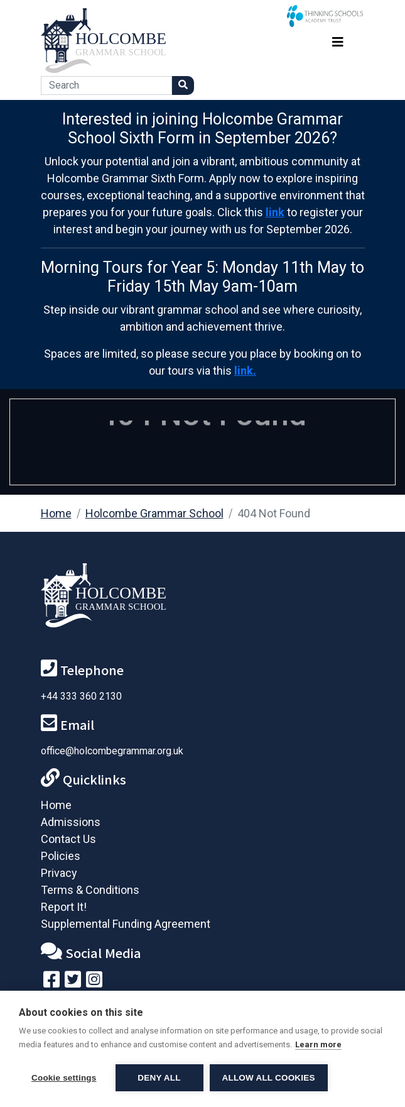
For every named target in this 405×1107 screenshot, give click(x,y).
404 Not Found (273, 513)
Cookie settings (64, 1077)
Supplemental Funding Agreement (125, 923)
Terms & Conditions (90, 889)
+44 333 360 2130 (81, 696)
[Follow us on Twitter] (73, 982)
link (275, 212)
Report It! (64, 906)
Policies (60, 855)
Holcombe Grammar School (154, 513)
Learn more (318, 1044)
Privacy (59, 872)
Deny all (159, 1077)
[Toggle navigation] (338, 40)
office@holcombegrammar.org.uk (112, 751)
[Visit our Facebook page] (51, 982)
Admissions (70, 822)
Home (56, 513)
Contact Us (68, 838)
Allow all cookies (268, 1077)
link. (245, 370)
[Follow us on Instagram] (94, 982)
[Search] (106, 85)
